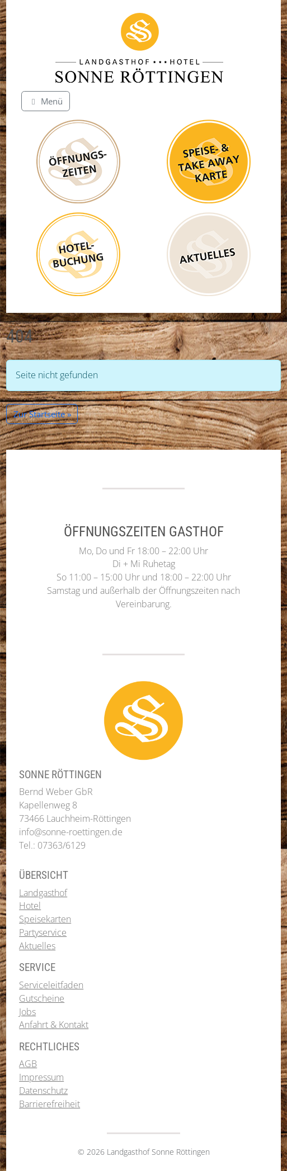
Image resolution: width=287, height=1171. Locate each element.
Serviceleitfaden (51, 985)
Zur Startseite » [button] (42, 414)
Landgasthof (43, 893)
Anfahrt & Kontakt (53, 1024)
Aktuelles (37, 946)
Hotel (30, 905)
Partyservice (43, 932)
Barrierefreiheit (49, 1104)
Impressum (41, 1077)
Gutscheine (41, 998)
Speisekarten (45, 919)
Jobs (27, 1012)
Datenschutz (43, 1090)
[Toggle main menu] (45, 101)
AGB (28, 1064)
